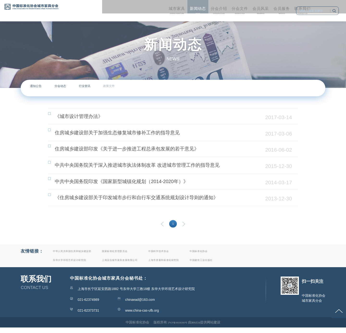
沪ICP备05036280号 (175, 327)
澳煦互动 (201, 327)
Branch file (198, 7)
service (252, 7)
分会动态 (81, 88)
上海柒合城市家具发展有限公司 (153, 265)
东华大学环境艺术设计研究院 (79, 265)
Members (225, 7)
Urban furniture (116, 7)
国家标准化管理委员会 (145, 255)
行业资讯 (120, 88)
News (143, 7)
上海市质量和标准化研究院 (217, 265)
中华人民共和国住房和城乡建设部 (83, 255)
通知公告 (43, 88)
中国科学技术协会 (209, 255)
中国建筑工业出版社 (270, 265)
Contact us (280, 7)
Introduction (170, 7)
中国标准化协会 (266, 255)
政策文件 (158, 88)
